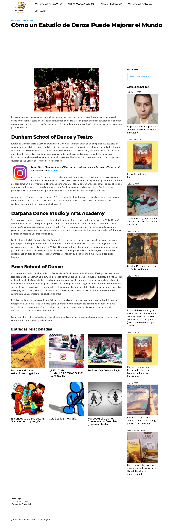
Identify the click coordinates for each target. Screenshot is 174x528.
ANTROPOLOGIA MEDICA (140, 4)
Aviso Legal (16, 499)
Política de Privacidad (21, 504)
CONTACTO (40, 11)
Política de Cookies (20, 501)
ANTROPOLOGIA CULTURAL (81, 4)
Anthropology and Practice (140, 76)
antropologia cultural (22, 20)
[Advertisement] (87, 49)
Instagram (53, 170)
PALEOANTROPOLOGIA (111, 4)
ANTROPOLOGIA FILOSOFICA (48, 4)
